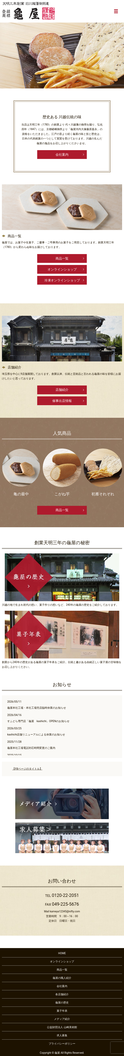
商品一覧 (62, 258)
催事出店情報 (62, 401)
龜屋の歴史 (62, 1002)
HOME (62, 953)
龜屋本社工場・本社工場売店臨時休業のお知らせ (36, 707)
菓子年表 (62, 1010)
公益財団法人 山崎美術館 (62, 1027)
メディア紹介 (62, 1018)
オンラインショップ (62, 269)
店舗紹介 (62, 390)
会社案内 (62, 154)
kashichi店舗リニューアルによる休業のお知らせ (36, 734)
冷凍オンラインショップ (62, 280)
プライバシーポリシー (62, 1043)
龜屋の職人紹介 (62, 977)
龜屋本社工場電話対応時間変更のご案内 (31, 747)
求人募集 (62, 1035)
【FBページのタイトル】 (27, 768)
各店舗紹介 (62, 994)
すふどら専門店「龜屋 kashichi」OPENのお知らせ (38, 721)
